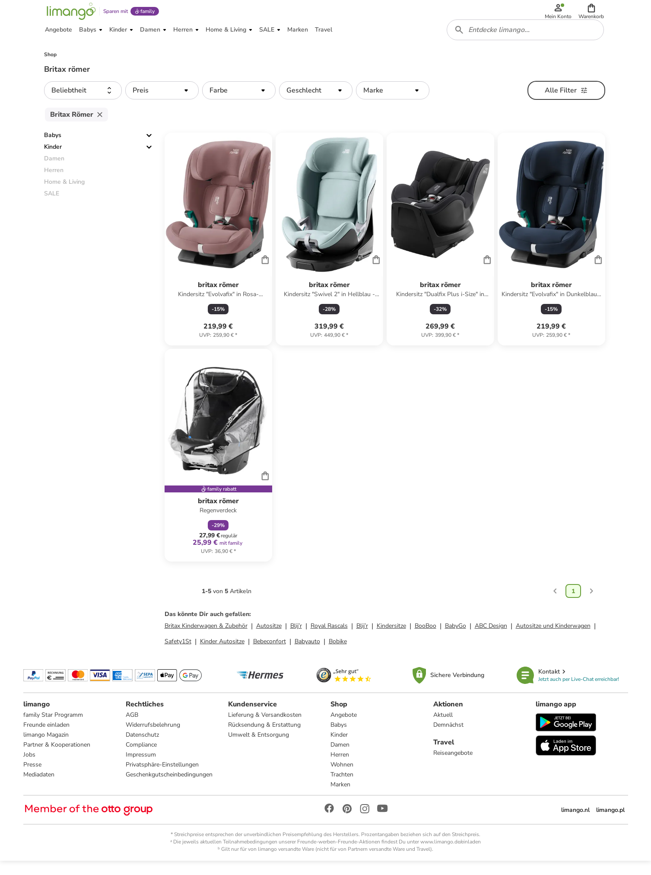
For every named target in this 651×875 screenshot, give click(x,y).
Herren (339, 767)
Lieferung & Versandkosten (265, 727)
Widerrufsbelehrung (153, 737)
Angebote (343, 727)
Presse (32, 777)
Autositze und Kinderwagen (553, 636)
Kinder (53, 157)
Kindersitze (391, 636)
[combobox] (527, 38)
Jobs (29, 767)
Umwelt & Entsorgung (258, 747)
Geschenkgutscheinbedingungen (169, 786)
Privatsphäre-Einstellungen (162, 777)
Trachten (341, 786)
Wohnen (341, 777)
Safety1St (178, 651)
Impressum (141, 767)
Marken (340, 796)
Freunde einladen (46, 737)
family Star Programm (53, 727)
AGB (132, 727)
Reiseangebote (453, 765)
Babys (52, 145)
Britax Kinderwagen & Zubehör (206, 636)
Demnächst (448, 737)
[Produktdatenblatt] (218, 249)
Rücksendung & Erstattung (264, 737)
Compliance (141, 757)
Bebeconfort (269, 651)
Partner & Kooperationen (56, 757)
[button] (593, 13)
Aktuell (443, 727)
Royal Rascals (329, 636)
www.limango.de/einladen (450, 853)
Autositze (269, 636)
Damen (339, 757)
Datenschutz (142, 747)
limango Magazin (46, 747)
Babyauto (307, 651)
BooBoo (425, 636)
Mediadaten (38, 786)
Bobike (338, 651)
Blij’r (296, 636)
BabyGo (455, 636)
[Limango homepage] (69, 13)
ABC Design (491, 636)
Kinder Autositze (222, 651)
